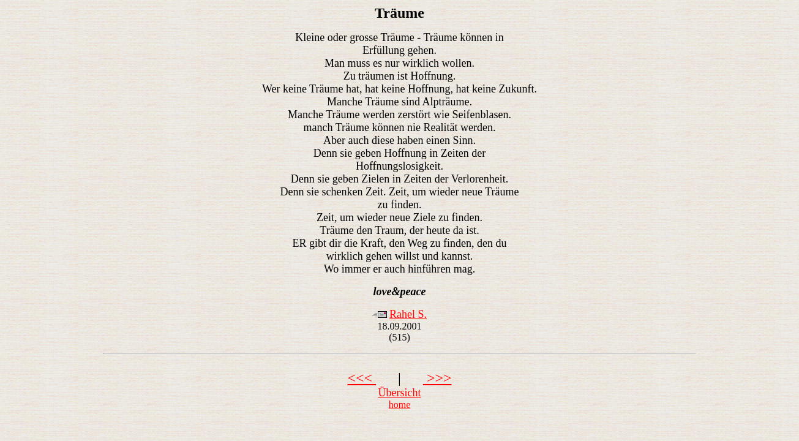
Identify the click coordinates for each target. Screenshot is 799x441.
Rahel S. (408, 314)
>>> (437, 378)
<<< (361, 378)
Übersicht (399, 392)
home (400, 404)
